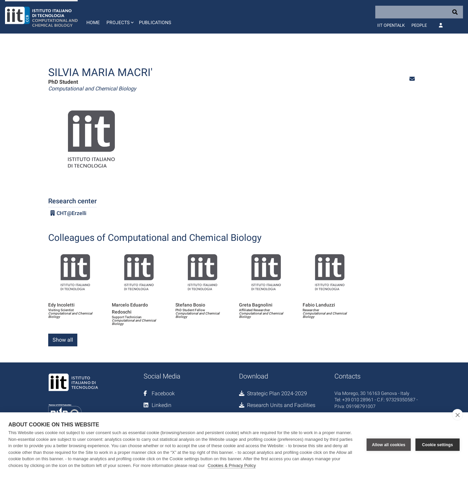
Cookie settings (437, 444)
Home (93, 22)
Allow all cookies (388, 444)
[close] (457, 414)
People (419, 25)
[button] (119, 16)
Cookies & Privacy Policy (232, 465)
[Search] (419, 12)
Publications (155, 22)
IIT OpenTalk (391, 25)
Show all (63, 340)
